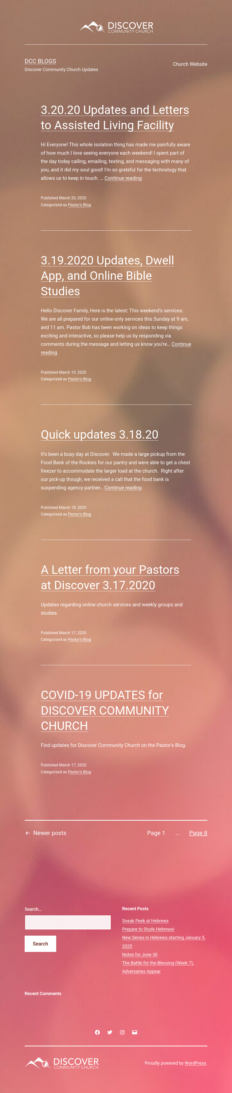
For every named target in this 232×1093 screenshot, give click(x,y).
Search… (33, 909)
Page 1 (156, 833)
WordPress (195, 1063)
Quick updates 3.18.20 (100, 434)
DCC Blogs (40, 61)
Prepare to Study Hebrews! (148, 929)
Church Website (190, 64)
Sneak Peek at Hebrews (145, 920)
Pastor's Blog (79, 205)
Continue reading (123, 178)
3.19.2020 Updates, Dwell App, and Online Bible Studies (107, 275)
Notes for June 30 (140, 954)
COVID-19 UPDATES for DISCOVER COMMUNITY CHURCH (105, 710)
